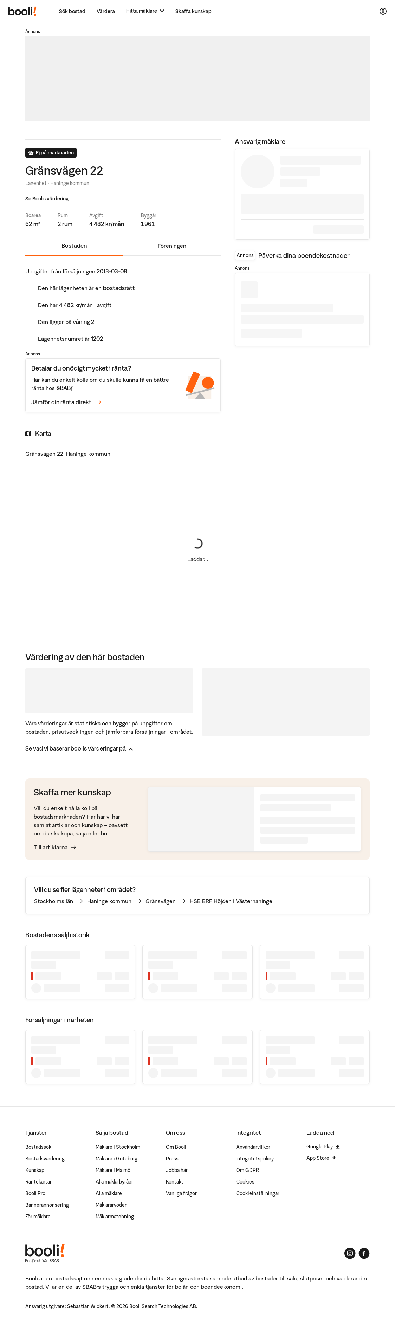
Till (55, 847)
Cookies (245, 1182)
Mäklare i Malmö (113, 1170)
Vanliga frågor (181, 1193)
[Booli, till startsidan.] (22, 11)
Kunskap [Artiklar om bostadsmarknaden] (34, 1170)
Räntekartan (39, 1182)
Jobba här (177, 1170)
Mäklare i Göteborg (116, 1158)
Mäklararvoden (112, 1205)
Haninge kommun (109, 901)
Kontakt (174, 1182)
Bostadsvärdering (45, 1158)
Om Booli (176, 1147)
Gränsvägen (160, 901)
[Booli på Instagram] (350, 1253)
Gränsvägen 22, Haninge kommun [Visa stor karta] (67, 453)
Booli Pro (35, 1193)
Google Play (323, 1147)
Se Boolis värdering (47, 198)
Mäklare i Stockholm (118, 1147)
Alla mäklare (109, 1193)
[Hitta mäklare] (145, 11)
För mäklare (38, 1216)
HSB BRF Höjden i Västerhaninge (231, 901)
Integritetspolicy (255, 1158)
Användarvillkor (253, 1147)
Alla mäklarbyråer (114, 1182)
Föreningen (172, 245)
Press (172, 1158)
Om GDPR (247, 1170)
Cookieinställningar (257, 1193)
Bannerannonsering (47, 1205)
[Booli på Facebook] (364, 1253)
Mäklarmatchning (115, 1216)
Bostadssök (38, 1147)
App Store (321, 1158)
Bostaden (74, 245)
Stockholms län (53, 901)
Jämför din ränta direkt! (66, 402)
